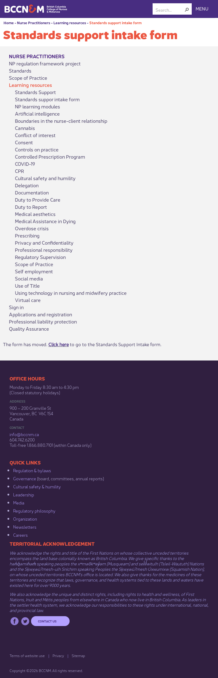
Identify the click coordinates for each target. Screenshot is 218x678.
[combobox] (170, 9)
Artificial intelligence (37, 113)
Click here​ (58, 343)
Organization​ (25, 518)
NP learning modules (37, 106)
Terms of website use (27, 655)
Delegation (27, 185)
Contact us (47, 621)
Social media (29, 278)
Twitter (25, 621)
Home (9, 22)
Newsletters (24, 526)
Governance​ (24, 478)
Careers (20, 534)
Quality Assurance (29, 328)
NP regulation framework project (45, 63)
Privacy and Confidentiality (44, 242)
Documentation (32, 192)
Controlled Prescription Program (50, 156)
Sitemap (78, 655)
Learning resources (69, 22)
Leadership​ (23, 494)
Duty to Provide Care (37, 199)
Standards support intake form (115, 22)
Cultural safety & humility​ (37, 486)
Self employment (34, 271)
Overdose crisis (32, 228)
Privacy (58, 655)
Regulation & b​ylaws (32, 470)
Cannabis (25, 127)
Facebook (14, 621)
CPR (19, 170)
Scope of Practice (28, 77)
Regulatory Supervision (40, 256)
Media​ (18, 502)
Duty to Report (31, 206)
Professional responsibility (44, 249)
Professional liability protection (43, 321)
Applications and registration (40, 314)
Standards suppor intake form (47, 99)
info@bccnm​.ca (24, 434)
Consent (24, 142)
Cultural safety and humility (45, 178)
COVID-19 (25, 163)
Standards (20, 70)
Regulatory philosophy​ (34, 510)
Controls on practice (37, 149)
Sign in (16, 307)
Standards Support (35, 92)
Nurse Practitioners (33, 22)
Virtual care (28, 299)
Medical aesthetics (35, 213)
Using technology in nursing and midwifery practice (71, 292)
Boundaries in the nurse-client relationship (61, 120)
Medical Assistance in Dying (45, 221)
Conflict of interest (35, 135)
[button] (187, 9)
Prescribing (27, 235)
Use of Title (27, 285)
